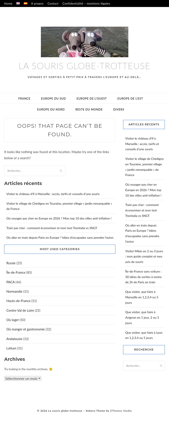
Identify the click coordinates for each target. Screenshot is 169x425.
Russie (11, 263)
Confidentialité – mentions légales (86, 3)
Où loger (12, 320)
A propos (37, 3)
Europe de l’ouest (92, 98)
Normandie (14, 291)
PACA (10, 282)
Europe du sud (53, 98)
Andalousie (14, 339)
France (24, 98)
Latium (11, 348)
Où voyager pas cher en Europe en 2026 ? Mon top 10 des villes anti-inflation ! (59, 218)
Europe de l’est (130, 98)
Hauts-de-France (18, 301)
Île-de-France (15, 272)
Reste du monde (89, 109)
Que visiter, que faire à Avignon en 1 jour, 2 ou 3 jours (142, 317)
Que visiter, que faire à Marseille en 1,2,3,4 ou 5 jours (141, 297)
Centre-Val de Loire (20, 310)
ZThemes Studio (121, 410)
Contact (52, 3)
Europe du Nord (51, 109)
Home (8, 3)
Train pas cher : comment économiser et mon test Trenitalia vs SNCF (51, 228)
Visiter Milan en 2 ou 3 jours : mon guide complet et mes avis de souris (144, 256)
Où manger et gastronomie (25, 329)
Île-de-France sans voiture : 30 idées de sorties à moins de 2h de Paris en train (143, 277)
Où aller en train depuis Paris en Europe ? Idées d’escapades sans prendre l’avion (59, 237)
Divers (118, 109)
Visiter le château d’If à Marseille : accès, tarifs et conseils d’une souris (52, 194)
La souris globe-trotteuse (85, 65)
